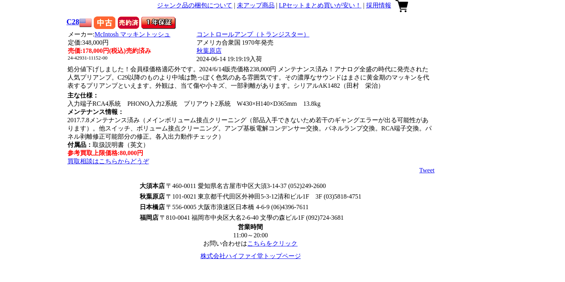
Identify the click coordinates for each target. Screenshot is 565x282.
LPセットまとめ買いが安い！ (320, 5)
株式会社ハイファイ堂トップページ (250, 256)
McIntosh (132, 34)
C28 (73, 22)
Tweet (427, 170)
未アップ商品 (256, 5)
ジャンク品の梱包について (194, 5)
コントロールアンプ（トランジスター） (253, 34)
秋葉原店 (209, 50)
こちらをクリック (272, 243)
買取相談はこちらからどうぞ (108, 161)
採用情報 (378, 5)
